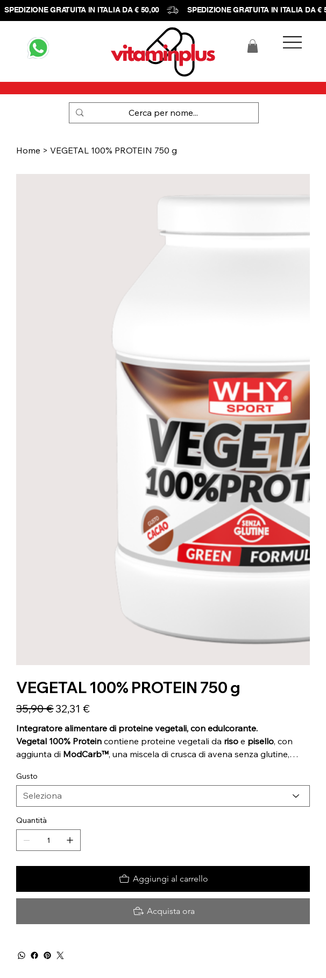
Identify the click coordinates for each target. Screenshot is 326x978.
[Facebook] (34, 955)
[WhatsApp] (21, 955)
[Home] (28, 150)
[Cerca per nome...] (163, 113)
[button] (252, 46)
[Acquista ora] (162, 911)
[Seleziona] (162, 796)
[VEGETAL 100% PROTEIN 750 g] (113, 150)
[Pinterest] (47, 955)
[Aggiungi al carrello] (162, 879)
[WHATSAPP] (38, 48)
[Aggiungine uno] (70, 840)
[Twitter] (60, 955)
